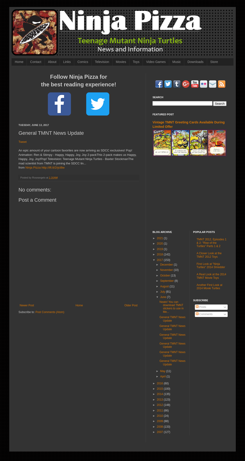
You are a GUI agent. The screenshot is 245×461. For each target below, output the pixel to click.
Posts (201, 307)
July (163, 291)
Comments (204, 314)
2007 (160, 432)
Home (19, 62)
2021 (160, 238)
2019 (160, 249)
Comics (82, 62)
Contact (35, 62)
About (52, 62)
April (163, 376)
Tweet (22, 142)
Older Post (131, 305)
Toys (136, 62)
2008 (160, 426)
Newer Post (27, 305)
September (167, 280)
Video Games (156, 62)
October (165, 275)
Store (214, 62)
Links (67, 62)
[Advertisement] (189, 194)
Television (102, 62)
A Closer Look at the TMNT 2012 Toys (209, 255)
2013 (160, 399)
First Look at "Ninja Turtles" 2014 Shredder (211, 265)
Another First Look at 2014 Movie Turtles (209, 286)
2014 (160, 394)
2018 (160, 254)
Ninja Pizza (33, 167)
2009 (160, 421)
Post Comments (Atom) (49, 312)
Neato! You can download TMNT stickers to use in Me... (171, 307)
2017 (160, 260)
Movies (121, 62)
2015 (160, 388)
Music (176, 62)
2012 (160, 405)
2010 (160, 415)
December (167, 264)
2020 (160, 243)
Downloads (195, 62)
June (163, 297)
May (163, 371)
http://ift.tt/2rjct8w (53, 167)
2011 (160, 410)
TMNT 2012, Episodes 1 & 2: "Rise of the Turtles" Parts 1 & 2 (212, 243)
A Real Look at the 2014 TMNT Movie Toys (211, 276)
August (165, 286)
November (167, 270)
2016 (160, 383)
